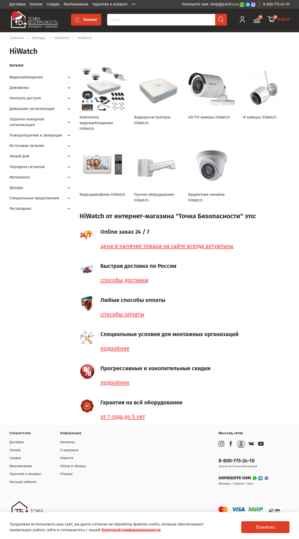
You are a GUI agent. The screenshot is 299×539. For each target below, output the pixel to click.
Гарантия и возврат (110, 4)
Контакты (67, 442)
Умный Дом (19, 156)
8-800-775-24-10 (276, 4)
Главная (16, 38)
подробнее (114, 348)
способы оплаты (122, 314)
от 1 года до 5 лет (122, 416)
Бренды (39, 38)
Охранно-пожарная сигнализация (26, 122)
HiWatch (61, 38)
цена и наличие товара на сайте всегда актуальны (167, 246)
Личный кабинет (22, 482)
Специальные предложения (34, 198)
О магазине (69, 450)
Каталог (86, 19)
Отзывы (66, 474)
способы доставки (124, 280)
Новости (66, 458)
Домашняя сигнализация (31, 108)
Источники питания (26, 145)
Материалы (19, 177)
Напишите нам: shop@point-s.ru (211, 4)
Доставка (17, 4)
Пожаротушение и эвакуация (35, 135)
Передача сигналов (27, 166)
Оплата (36, 4)
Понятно (265, 527)
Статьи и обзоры (73, 466)
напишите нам (235, 478)
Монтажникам (76, 4)
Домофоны (19, 87)
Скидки (53, 4)
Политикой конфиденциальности (131, 530)
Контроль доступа (25, 98)
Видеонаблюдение (26, 77)
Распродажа (20, 208)
